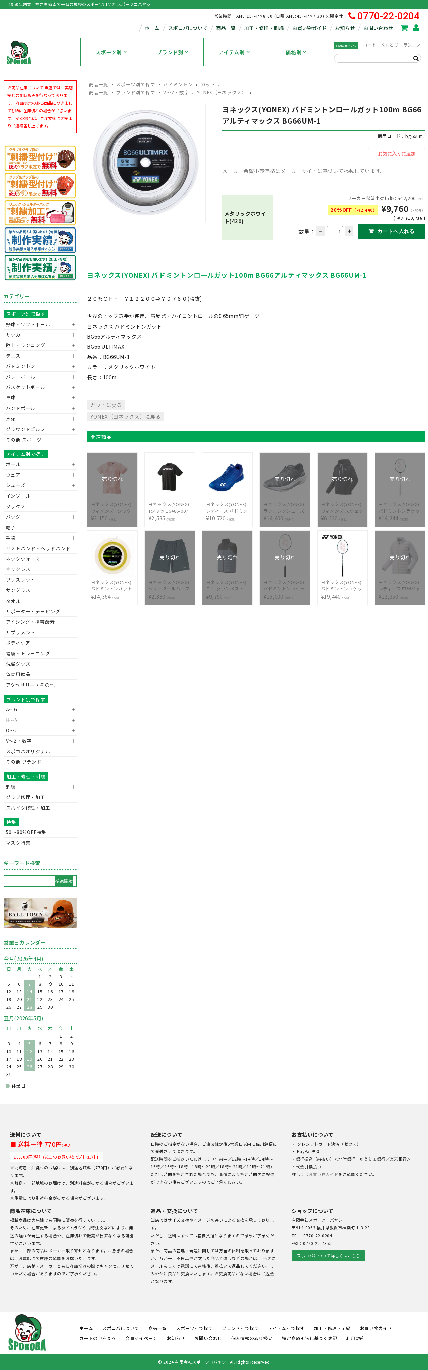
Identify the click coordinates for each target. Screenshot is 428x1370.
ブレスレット (21, 579)
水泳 (11, 418)
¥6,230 (342, 506)
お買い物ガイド (309, 27)
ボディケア (18, 642)
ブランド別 (170, 52)
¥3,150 (112, 506)
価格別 (293, 52)
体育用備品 (18, 674)
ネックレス (18, 569)
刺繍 (11, 786)
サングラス (18, 590)
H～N (12, 720)
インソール (18, 495)
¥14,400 (285, 506)
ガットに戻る (106, 403)
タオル (13, 601)
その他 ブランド (24, 761)
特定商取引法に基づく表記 (309, 1338)
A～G (11, 709)
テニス (13, 355)
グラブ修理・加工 (25, 797)
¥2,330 (170, 584)
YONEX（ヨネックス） (222, 92)
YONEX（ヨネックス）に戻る (125, 415)
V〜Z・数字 (176, 92)
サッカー (16, 334)
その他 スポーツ (24, 439)
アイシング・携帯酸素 (30, 621)
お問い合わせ (378, 27)
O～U (12, 730)
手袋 (11, 537)
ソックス (16, 506)
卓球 (11, 397)
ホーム (152, 27)
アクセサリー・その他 (30, 684)
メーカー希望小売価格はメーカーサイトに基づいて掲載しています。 (303, 169)
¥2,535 (170, 506)
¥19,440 (342, 584)
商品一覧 (226, 27)
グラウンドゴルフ (25, 429)
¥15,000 (285, 584)
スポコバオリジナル (28, 751)
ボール (13, 464)
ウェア (13, 474)
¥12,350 (400, 584)
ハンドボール (21, 408)
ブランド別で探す (135, 92)
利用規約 (355, 1338)
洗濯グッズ (18, 663)
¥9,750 (227, 584)
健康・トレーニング (28, 653)
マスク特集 (18, 842)
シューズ (15, 485)
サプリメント (21, 632)
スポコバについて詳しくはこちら (328, 1256)
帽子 (11, 527)
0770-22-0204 (384, 16)
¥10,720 (227, 506)
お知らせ (345, 27)
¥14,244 (400, 506)
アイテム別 (232, 52)
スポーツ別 (108, 52)
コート (369, 45)
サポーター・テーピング (33, 611)
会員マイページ (141, 1338)
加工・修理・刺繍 (264, 27)
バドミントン (178, 84)
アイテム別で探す (25, 454)
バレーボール (21, 376)
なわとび (389, 45)
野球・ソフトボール (28, 324)
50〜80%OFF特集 (26, 832)
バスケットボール (25, 387)
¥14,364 (112, 584)
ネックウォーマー (25, 558)
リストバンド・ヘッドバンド (36, 548)
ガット (208, 84)
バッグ (13, 516)
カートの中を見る (97, 1338)
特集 (11, 822)
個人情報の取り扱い (252, 1338)
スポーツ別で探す (135, 84)
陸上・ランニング (25, 345)
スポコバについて (188, 27)
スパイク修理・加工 (28, 807)
